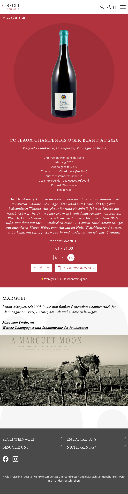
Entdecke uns (81, 439)
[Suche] (102, 7)
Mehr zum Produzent (18, 322)
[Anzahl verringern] (34, 268)
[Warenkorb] (115, 7)
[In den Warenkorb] (76, 268)
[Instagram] (15, 460)
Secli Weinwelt (18, 439)
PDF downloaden (61, 241)
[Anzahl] (41, 268)
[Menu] (123, 7)
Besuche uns (15, 447)
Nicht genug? (81, 447)
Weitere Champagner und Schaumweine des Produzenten (45, 328)
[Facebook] (5, 460)
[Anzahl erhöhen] (48, 268)
